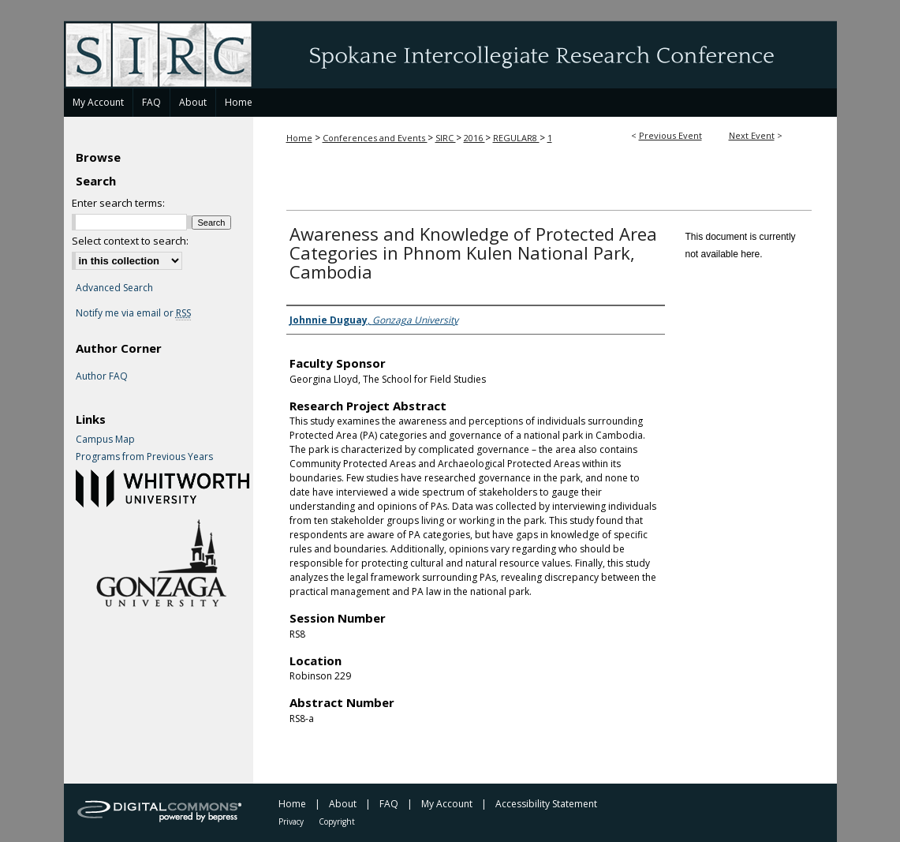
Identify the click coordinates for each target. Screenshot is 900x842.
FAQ (388, 803)
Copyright (337, 821)
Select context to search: (130, 241)
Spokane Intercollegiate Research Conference (450, 54)
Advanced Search (114, 287)
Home (299, 138)
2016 (474, 138)
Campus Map (105, 439)
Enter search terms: (118, 203)
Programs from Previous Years (144, 456)
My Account (446, 803)
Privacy (291, 821)
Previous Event (670, 135)
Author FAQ (102, 376)
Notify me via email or (133, 313)
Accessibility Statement (546, 803)
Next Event (752, 135)
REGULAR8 (516, 138)
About (343, 803)
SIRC (445, 138)
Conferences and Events (375, 138)
